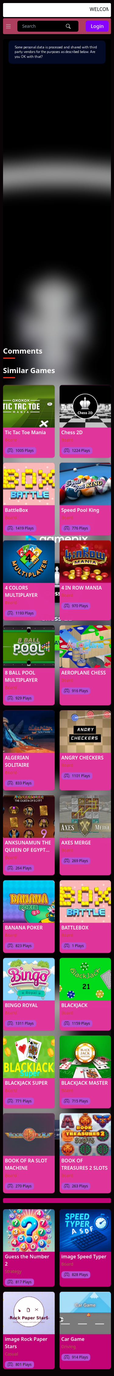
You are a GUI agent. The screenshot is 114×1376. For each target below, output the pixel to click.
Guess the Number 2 (27, 1257)
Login (97, 26)
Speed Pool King (80, 506)
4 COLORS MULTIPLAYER (21, 588)
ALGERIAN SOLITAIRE (17, 758)
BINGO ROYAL (21, 1001)
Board (11, 436)
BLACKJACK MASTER (84, 1079)
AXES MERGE (76, 839)
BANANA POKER (24, 924)
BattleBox (16, 506)
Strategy (13, 1268)
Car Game (73, 1335)
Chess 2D (72, 428)
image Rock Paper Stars (26, 1339)
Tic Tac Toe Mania (25, 428)
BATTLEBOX (74, 924)
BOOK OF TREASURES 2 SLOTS (84, 1161)
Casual (11, 1350)
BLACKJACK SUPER (26, 1079)
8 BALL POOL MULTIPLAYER (21, 673)
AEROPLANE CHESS (83, 669)
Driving (68, 1343)
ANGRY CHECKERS (82, 754)
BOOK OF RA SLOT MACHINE (26, 1161)
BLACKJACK (74, 1001)
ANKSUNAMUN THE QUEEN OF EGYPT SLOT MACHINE (28, 843)
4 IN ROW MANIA (81, 584)
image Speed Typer (83, 1253)
